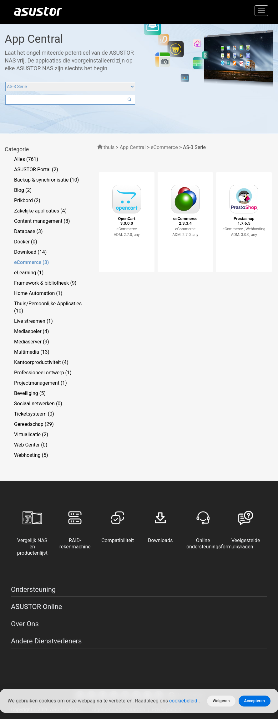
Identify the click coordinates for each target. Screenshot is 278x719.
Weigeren (221, 700)
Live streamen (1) (33, 321)
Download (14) (30, 252)
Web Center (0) (30, 445)
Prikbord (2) (27, 200)
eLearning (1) (28, 273)
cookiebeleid (184, 701)
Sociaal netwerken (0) (38, 404)
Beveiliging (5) (30, 393)
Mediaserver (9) (31, 342)
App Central (133, 147)
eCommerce (165, 147)
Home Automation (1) (38, 293)
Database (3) (28, 231)
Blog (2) (23, 190)
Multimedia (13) (31, 352)
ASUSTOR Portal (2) (36, 169)
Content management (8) (42, 221)
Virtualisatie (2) (31, 434)
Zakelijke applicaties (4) (40, 211)
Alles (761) (26, 159)
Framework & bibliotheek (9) (45, 283)
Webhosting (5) (31, 455)
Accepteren (254, 700)
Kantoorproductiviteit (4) (41, 362)
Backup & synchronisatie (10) (46, 180)
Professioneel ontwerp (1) (43, 373)
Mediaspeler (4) (31, 331)
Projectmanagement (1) (40, 383)
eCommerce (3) (31, 262)
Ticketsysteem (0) (34, 414)
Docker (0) (25, 242)
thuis (105, 147)
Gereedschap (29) (34, 424)
